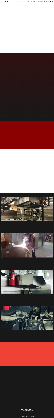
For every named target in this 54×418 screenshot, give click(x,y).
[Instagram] (52, 1)
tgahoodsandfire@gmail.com (27, 407)
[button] (27, 209)
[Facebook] (50, 1)
